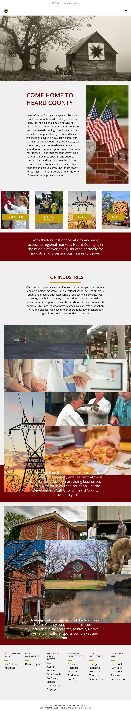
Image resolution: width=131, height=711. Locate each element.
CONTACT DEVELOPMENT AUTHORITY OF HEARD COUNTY (65, 705)
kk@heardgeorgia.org (71, 3)
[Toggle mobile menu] (126, 10)
